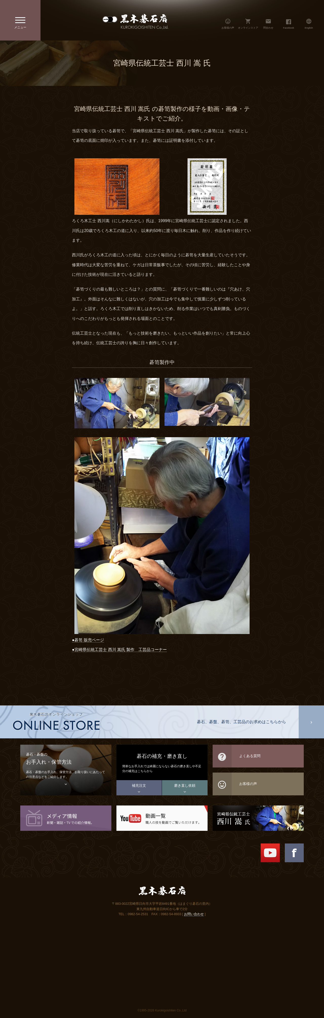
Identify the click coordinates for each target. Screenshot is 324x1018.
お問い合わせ (194, 914)
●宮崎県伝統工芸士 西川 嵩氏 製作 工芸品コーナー (119, 649)
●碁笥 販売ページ (88, 640)
